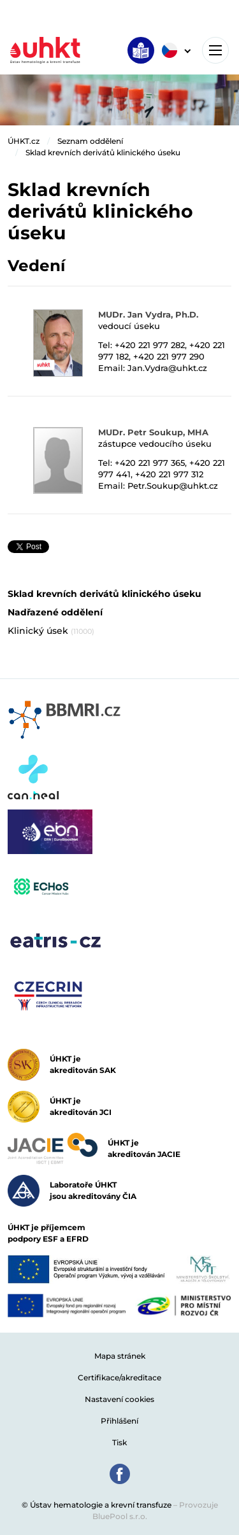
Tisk (119, 1442)
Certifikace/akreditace (119, 1377)
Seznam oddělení (90, 141)
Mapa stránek (119, 1356)
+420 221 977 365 (150, 463)
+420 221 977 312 (169, 474)
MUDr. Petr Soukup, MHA (153, 432)
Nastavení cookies (119, 1399)
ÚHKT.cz (24, 141)
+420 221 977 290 (169, 356)
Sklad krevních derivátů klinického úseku (102, 152)
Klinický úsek (51, 630)
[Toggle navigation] (215, 50)
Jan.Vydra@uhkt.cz (167, 368)
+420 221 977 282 (150, 345)
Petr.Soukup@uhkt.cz (172, 485)
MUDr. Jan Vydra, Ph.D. (148, 314)
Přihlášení (119, 1421)
